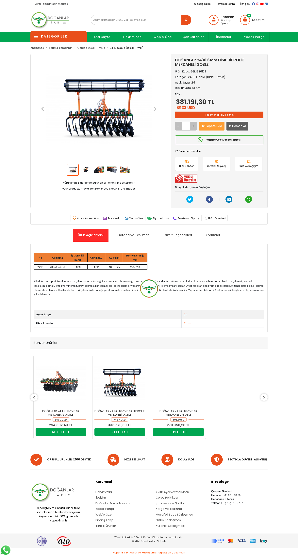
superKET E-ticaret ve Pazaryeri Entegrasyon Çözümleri (149, 552)
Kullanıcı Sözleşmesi (170, 526)
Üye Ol (224, 23)
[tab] (90, 235)
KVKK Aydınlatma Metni (173, 492)
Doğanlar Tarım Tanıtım (112, 503)
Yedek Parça (254, 37)
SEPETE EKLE (61, 432)
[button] (252, 20)
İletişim (245, 4)
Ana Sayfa (102, 37)
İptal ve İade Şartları (170, 503)
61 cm (187, 323)
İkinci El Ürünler (105, 526)
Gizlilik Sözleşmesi (168, 520)
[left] (33, 397)
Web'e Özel (163, 37)
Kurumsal (104, 481)
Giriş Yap (225, 20)
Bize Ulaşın (220, 481)
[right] (264, 397)
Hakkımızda (132, 37)
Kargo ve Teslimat (169, 509)
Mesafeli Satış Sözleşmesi (174, 514)
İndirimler (223, 37)
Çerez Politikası (167, 497)
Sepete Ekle (211, 126)
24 (185, 314)
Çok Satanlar (193, 37)
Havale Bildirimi (225, 4)
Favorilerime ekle (188, 151)
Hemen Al (237, 126)
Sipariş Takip (202, 4)
